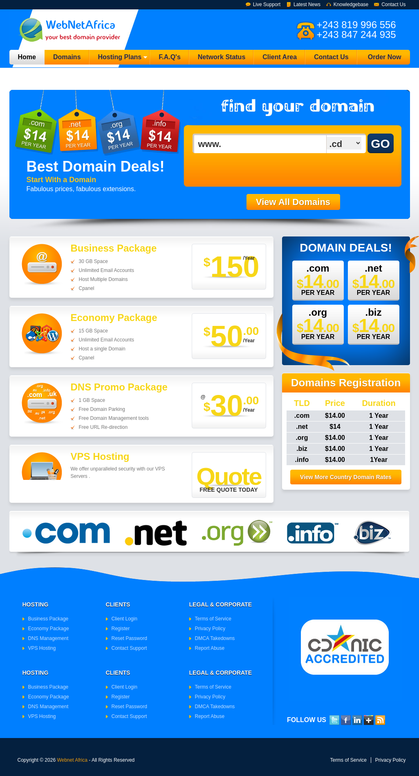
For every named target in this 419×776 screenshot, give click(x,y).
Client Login (124, 619)
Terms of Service (213, 619)
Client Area (279, 57)
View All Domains (293, 202)
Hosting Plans (119, 59)
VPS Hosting (42, 648)
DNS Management (48, 638)
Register (121, 628)
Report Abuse (210, 648)
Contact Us (393, 4)
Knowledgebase (351, 4)
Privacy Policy (210, 628)
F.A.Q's (170, 57)
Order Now (384, 57)
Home (27, 57)
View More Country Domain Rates (346, 477)
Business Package (48, 619)
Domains (67, 57)
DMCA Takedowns (215, 638)
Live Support (266, 4)
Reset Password (129, 638)
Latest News (307, 4)
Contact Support (129, 648)
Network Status (221, 57)
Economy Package (48, 628)
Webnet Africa (72, 760)
